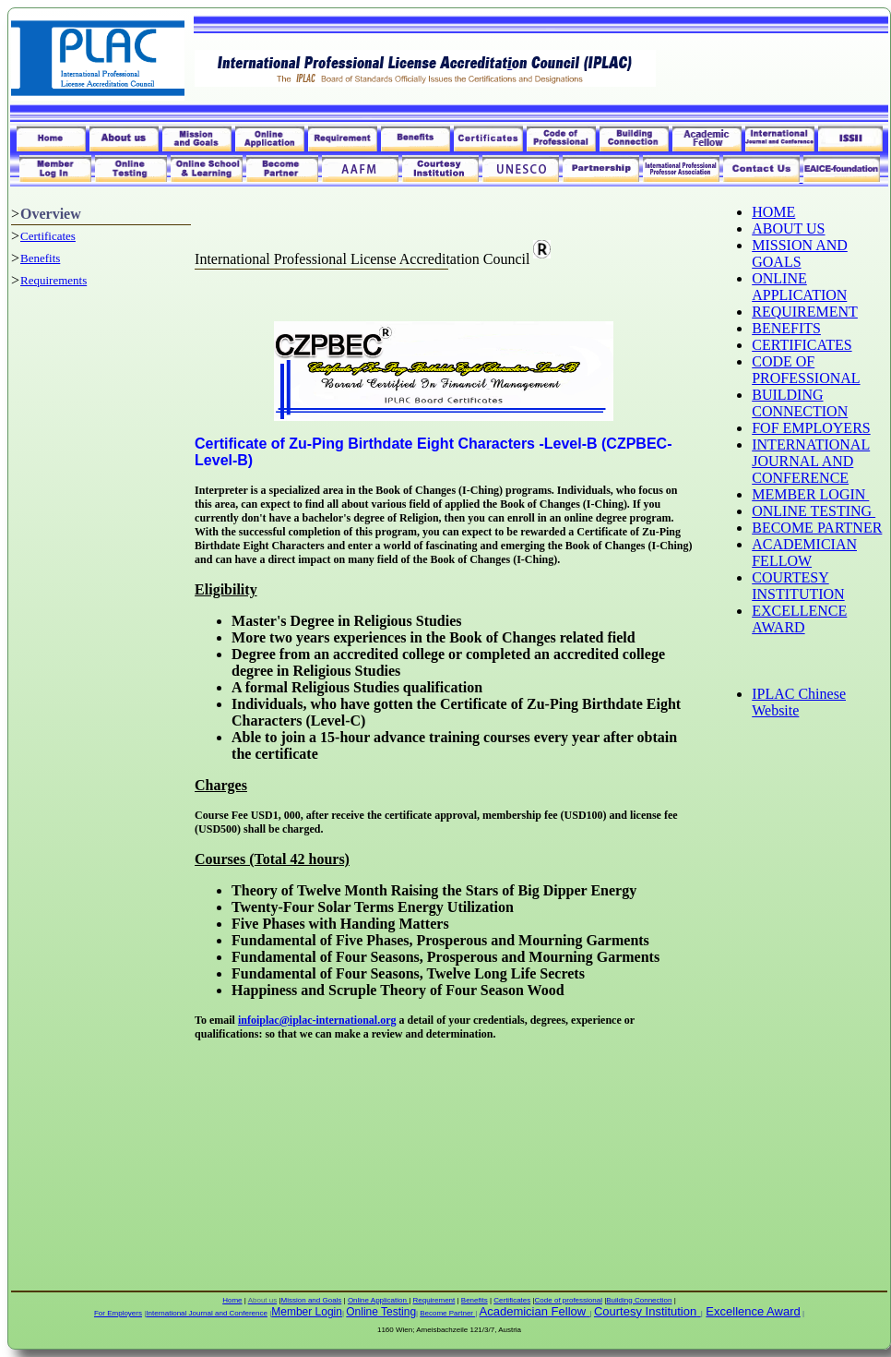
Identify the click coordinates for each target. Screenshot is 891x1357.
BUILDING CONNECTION (800, 403)
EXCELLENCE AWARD (799, 619)
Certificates (48, 236)
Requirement (433, 1300)
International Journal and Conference (206, 1313)
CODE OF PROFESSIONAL (806, 370)
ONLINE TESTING (813, 511)
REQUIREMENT (805, 311)
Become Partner (447, 1313)
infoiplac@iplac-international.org (317, 1020)
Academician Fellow (533, 1311)
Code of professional (568, 1300)
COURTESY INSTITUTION (798, 586)
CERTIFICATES (801, 345)
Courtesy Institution (645, 1311)
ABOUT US (788, 228)
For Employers (118, 1313)
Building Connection (638, 1300)
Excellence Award (753, 1311)
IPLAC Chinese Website (799, 702)
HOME (773, 212)
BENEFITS (786, 328)
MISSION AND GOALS (800, 253)
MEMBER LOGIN (810, 494)
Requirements (53, 280)
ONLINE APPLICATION (799, 286)
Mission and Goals (311, 1300)
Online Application (378, 1300)
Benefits (40, 258)
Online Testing (381, 1311)
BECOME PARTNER (817, 527)
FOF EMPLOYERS (811, 428)
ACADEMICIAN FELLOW (804, 552)
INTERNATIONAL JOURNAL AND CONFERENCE (811, 461)
